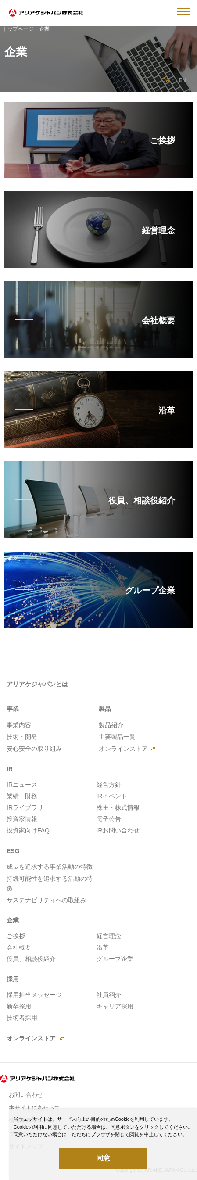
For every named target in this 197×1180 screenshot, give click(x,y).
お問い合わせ (26, 1094)
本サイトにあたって (34, 1108)
